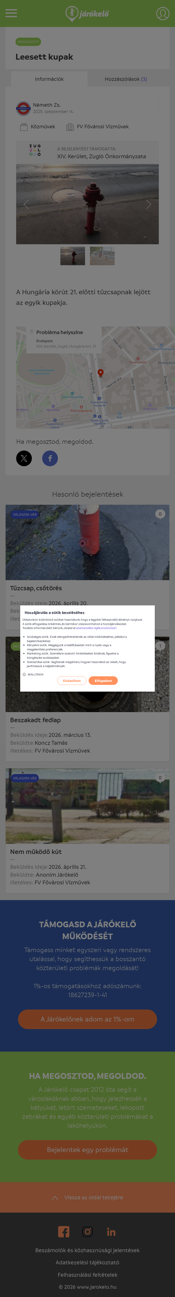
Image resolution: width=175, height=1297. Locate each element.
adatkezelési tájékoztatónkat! (96, 628)
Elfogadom (103, 680)
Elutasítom (72, 680)
